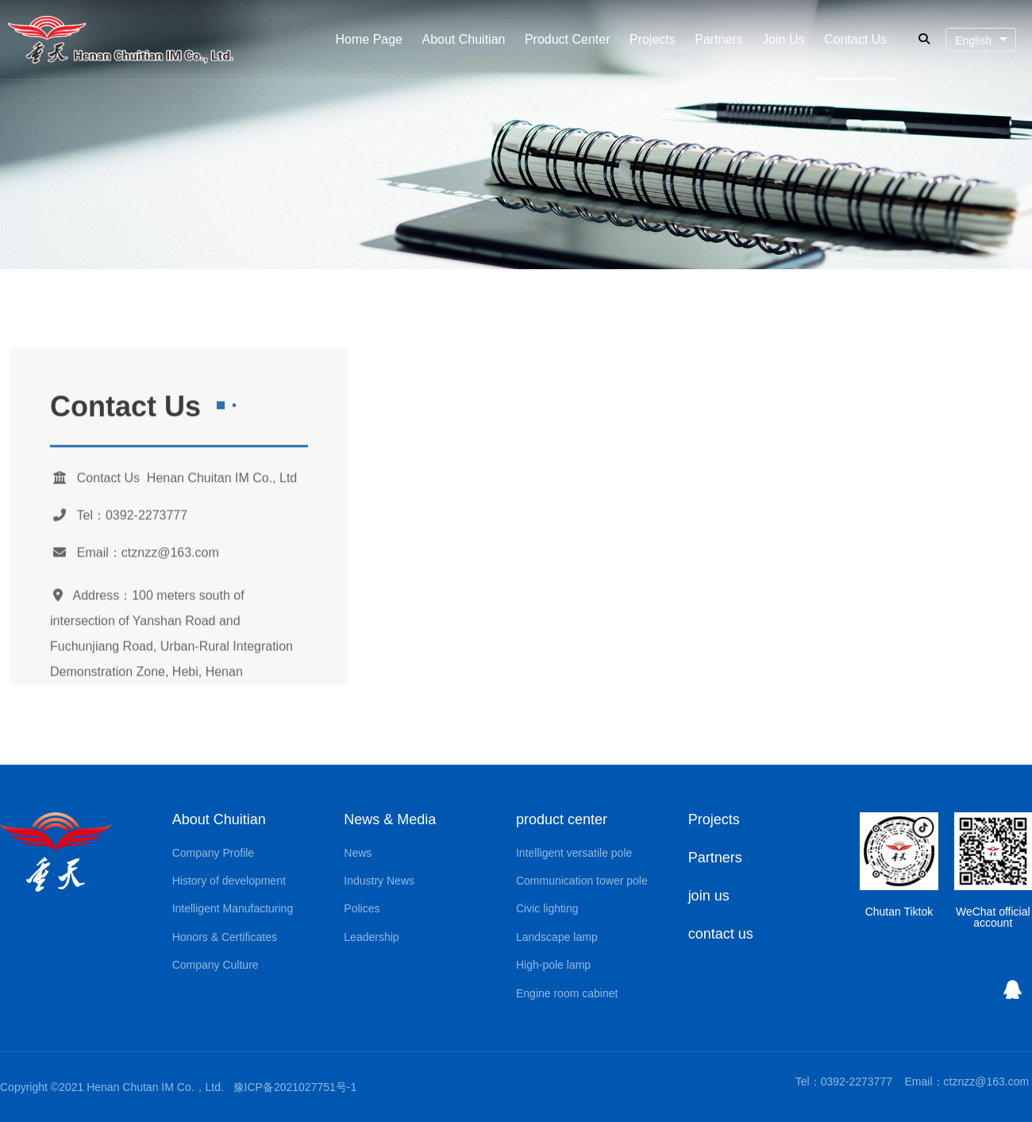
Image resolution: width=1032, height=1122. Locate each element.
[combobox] (980, 40)
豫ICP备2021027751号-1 (295, 1087)
